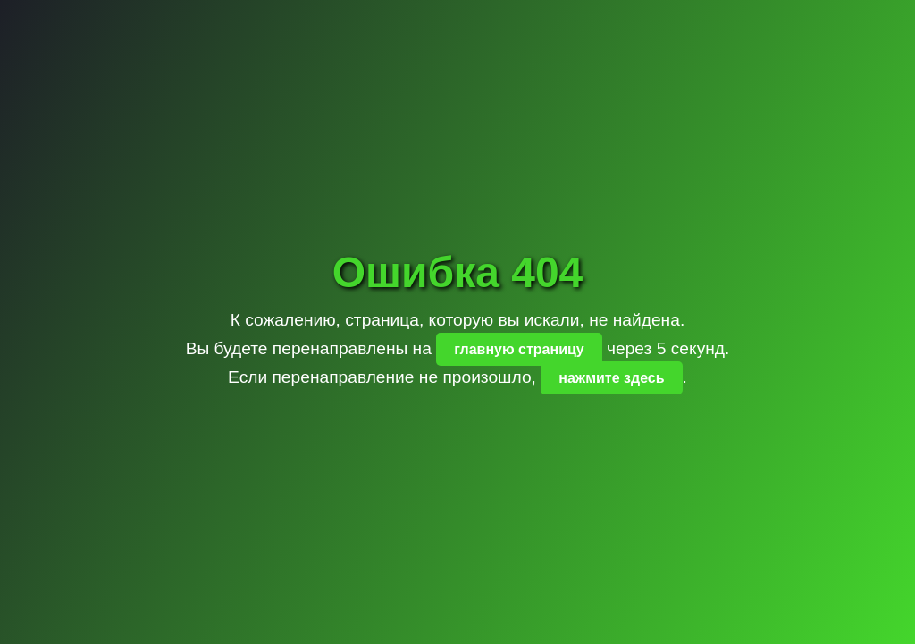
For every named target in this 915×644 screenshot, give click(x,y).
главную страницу (518, 349)
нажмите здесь (611, 378)
